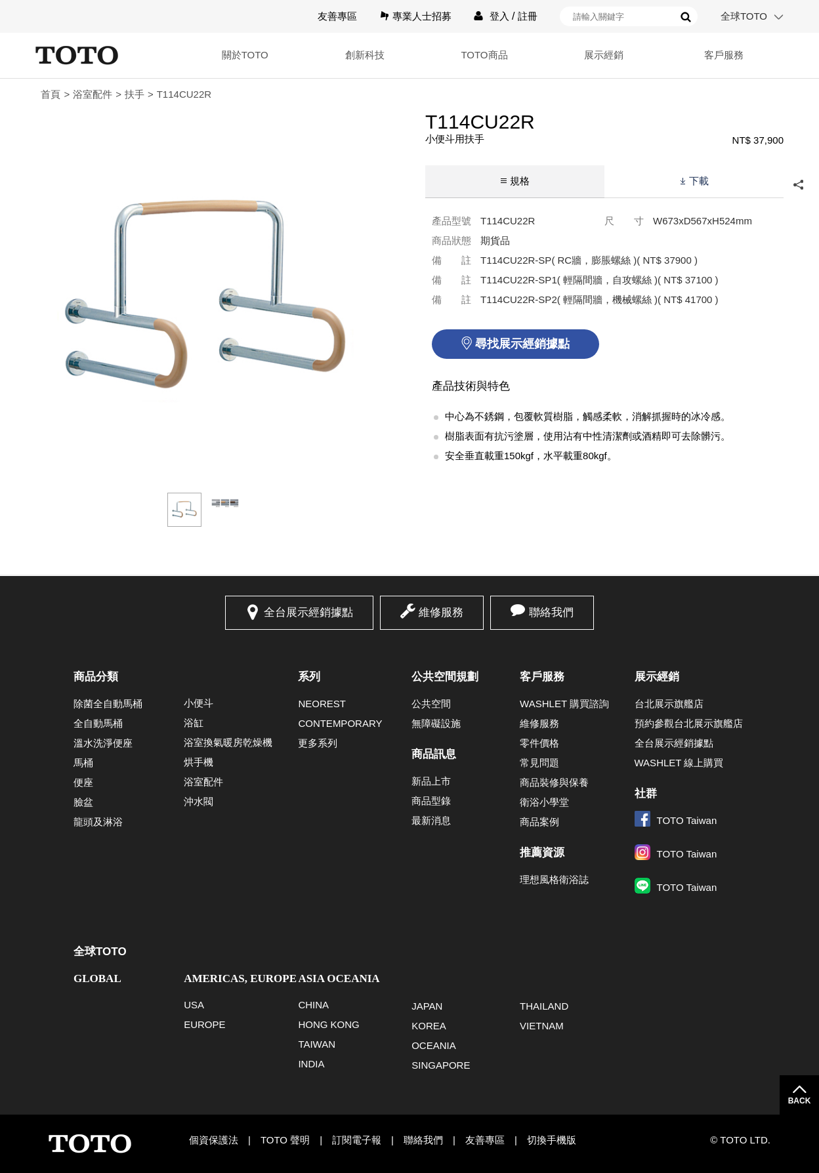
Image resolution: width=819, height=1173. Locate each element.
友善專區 (337, 16)
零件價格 (539, 743)
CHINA (313, 1004)
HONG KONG (328, 1024)
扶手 (134, 94)
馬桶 (83, 762)
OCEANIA (433, 1045)
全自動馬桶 (98, 723)
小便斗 (198, 703)
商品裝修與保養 (554, 782)
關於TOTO (245, 54)
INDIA (311, 1063)
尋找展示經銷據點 (522, 343)
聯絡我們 (551, 612)
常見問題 (539, 762)
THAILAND (544, 1006)
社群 (646, 793)
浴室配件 (92, 94)
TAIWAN (316, 1044)
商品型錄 (431, 800)
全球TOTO (744, 16)
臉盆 (83, 802)
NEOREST (322, 703)
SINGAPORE (440, 1065)
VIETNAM (542, 1025)
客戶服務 (724, 54)
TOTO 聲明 (285, 1139)
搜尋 (686, 17)
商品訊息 (433, 754)
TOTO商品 (484, 54)
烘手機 (198, 762)
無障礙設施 (436, 723)
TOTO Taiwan (676, 820)
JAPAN (426, 1006)
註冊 (527, 16)
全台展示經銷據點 (308, 612)
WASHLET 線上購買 (679, 762)
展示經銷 (603, 54)
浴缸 (193, 722)
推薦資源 (542, 852)
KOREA (428, 1025)
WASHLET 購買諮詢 (564, 703)
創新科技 (365, 54)
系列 (309, 676)
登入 (499, 16)
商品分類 (96, 676)
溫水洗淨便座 (103, 743)
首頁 (50, 94)
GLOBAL (97, 978)
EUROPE (204, 1024)
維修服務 (441, 612)
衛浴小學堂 (544, 802)
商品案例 (539, 821)
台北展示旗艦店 (669, 703)
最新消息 (431, 820)
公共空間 (431, 703)
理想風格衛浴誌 (554, 879)
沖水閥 (198, 801)
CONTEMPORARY (340, 723)
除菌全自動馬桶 (108, 703)
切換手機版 (551, 1139)
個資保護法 (213, 1139)
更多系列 (317, 743)
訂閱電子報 (356, 1139)
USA (194, 1004)
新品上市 (431, 781)
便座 (83, 782)
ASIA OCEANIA (338, 978)
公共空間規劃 (444, 676)
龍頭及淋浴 (98, 821)
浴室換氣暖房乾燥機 (228, 742)
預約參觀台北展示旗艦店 (689, 723)
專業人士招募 (422, 16)
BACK (799, 1100)
